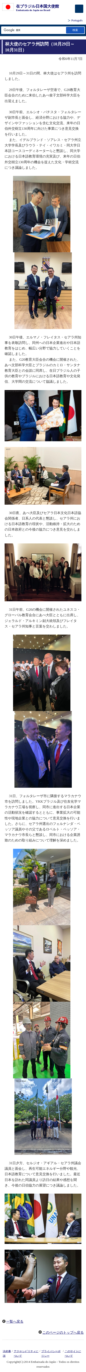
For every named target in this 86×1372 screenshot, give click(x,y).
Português (77, 20)
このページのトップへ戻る (63, 1332)
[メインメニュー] (79, 9)
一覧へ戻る (14, 1321)
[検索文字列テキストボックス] (33, 30)
